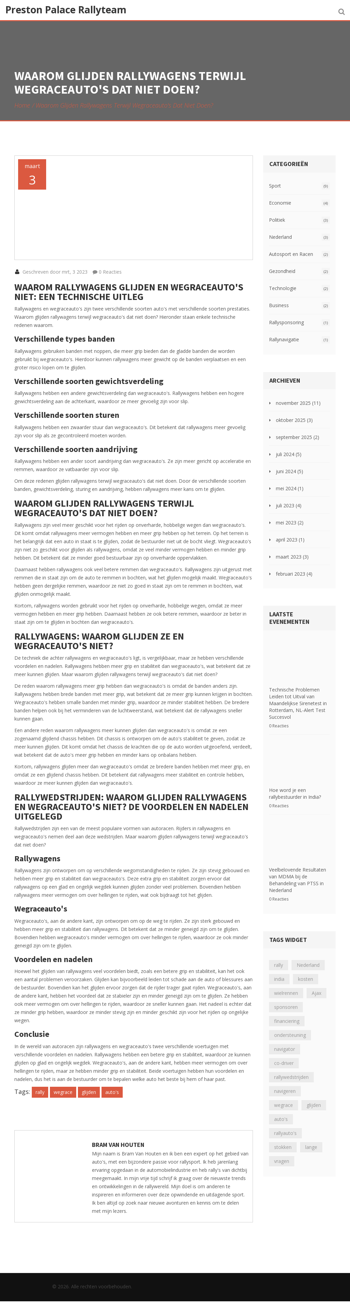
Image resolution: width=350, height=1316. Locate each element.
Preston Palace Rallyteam (65, 9)
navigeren (285, 1084)
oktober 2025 (294, 420)
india (279, 972)
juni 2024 (289, 471)
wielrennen (286, 986)
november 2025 (298, 403)
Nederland (308, 958)
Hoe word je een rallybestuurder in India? (295, 783)
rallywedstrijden (291, 1070)
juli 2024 (288, 454)
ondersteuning (290, 1028)
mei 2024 (290, 488)
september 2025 (297, 437)
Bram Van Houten (118, 1159)
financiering (286, 1014)
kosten (305, 972)
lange (311, 1140)
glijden (89, 1106)
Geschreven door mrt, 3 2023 (51, 287)
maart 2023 (292, 556)
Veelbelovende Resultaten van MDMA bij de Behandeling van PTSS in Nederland (297, 873)
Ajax (316, 986)
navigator (284, 1042)
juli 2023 (288, 505)
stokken (283, 1140)
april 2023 (290, 539)
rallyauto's (285, 1126)
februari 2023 (294, 574)
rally (40, 1106)
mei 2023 (290, 522)
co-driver (284, 1056)
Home (22, 105)
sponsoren (286, 1000)
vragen (281, 1154)
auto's (112, 1106)
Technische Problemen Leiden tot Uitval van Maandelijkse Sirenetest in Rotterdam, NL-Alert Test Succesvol (298, 706)
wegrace (63, 1106)
